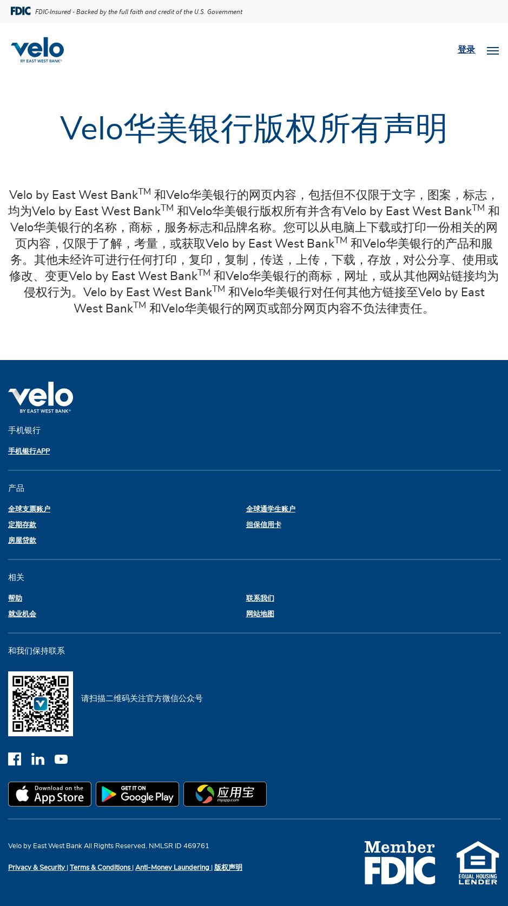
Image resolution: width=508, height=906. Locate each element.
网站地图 (260, 614)
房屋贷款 (22, 540)
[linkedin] (43, 759)
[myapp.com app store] (227, 796)
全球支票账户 (29, 509)
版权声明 (228, 867)
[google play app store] (139, 796)
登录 (467, 49)
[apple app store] (52, 796)
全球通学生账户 (270, 509)
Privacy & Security (37, 867)
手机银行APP (29, 451)
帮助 (15, 598)
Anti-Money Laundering (173, 867)
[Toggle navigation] (493, 50)
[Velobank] (41, 49)
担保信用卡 (263, 525)
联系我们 (260, 598)
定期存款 (22, 525)
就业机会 (22, 614)
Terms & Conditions (101, 867)
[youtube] (65, 759)
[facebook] (19, 759)
